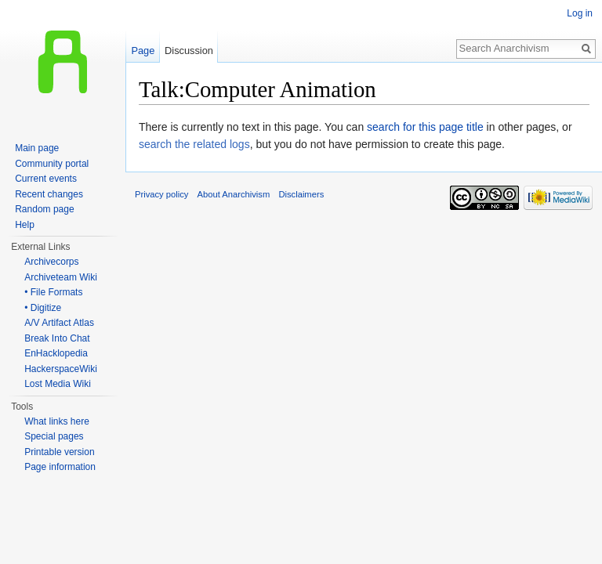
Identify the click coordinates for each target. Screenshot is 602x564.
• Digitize (42, 307)
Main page (37, 148)
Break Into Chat (56, 338)
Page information (60, 466)
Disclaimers (301, 194)
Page (142, 50)
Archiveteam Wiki (60, 277)
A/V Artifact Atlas (59, 322)
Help (24, 224)
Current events (46, 178)
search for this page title (425, 127)
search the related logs (194, 144)
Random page (44, 209)
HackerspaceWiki (60, 368)
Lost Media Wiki (57, 383)
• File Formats (53, 292)
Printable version (59, 451)
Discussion (189, 50)
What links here (56, 421)
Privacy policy (161, 194)
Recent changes (49, 194)
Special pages (53, 436)
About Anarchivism (234, 194)
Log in (580, 13)
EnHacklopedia (56, 353)
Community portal (52, 163)
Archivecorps (51, 261)
